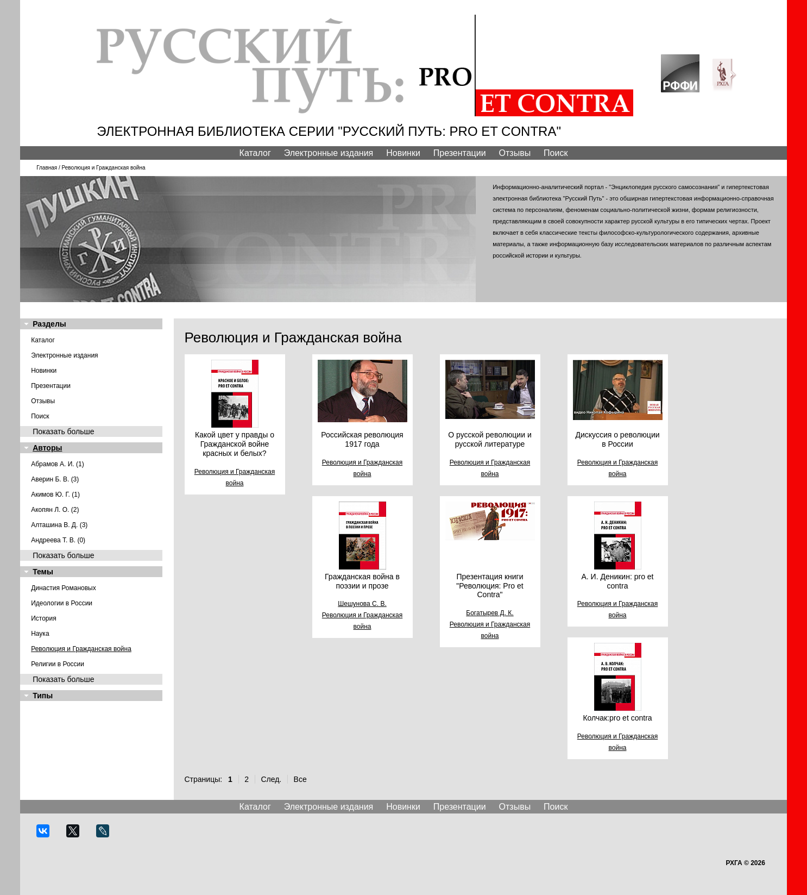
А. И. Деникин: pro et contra (617, 581)
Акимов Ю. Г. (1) (55, 494)
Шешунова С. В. (362, 604)
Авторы (47, 447)
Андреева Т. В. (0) (58, 540)
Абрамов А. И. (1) (57, 464)
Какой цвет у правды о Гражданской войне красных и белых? (234, 444)
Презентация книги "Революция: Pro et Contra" (489, 585)
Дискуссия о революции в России (617, 439)
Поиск (556, 153)
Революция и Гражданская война (81, 649)
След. (271, 779)
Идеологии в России (61, 603)
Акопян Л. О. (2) (55, 510)
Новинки (403, 153)
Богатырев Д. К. (489, 613)
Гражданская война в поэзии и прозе (362, 581)
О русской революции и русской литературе (489, 439)
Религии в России (57, 664)
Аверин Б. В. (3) (55, 479)
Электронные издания (329, 153)
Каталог (255, 153)
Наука (40, 633)
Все (300, 779)
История (43, 618)
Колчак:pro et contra (617, 718)
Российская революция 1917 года (362, 439)
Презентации (459, 153)
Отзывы (515, 153)
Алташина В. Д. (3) (59, 525)
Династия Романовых (63, 588)
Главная (46, 168)
